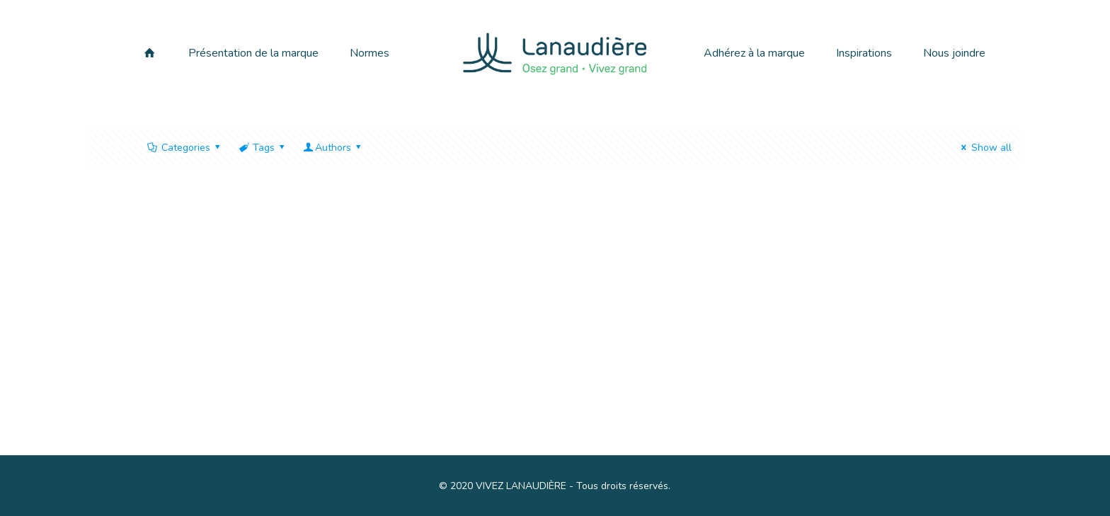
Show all (984, 147)
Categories (184, 147)
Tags (263, 147)
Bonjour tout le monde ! (209, 374)
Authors (333, 147)
